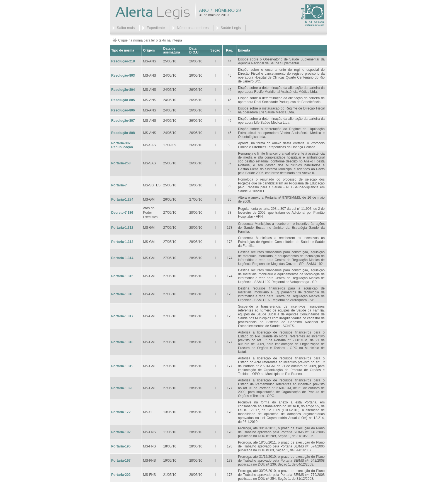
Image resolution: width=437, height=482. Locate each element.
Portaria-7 (119, 185)
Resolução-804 (123, 90)
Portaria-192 (120, 432)
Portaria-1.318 (122, 342)
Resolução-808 (123, 133)
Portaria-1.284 (122, 199)
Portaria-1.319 (122, 366)
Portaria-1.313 (122, 242)
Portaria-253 (120, 163)
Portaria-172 (120, 412)
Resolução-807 (123, 121)
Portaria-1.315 (122, 276)
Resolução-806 (123, 110)
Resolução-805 (123, 100)
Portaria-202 (120, 475)
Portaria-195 (120, 446)
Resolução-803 (123, 75)
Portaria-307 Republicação (122, 145)
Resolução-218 (123, 61)
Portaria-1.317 (122, 316)
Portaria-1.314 (122, 258)
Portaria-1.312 (122, 228)
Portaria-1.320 (122, 388)
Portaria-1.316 (122, 294)
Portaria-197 (120, 460)
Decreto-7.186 (122, 213)
